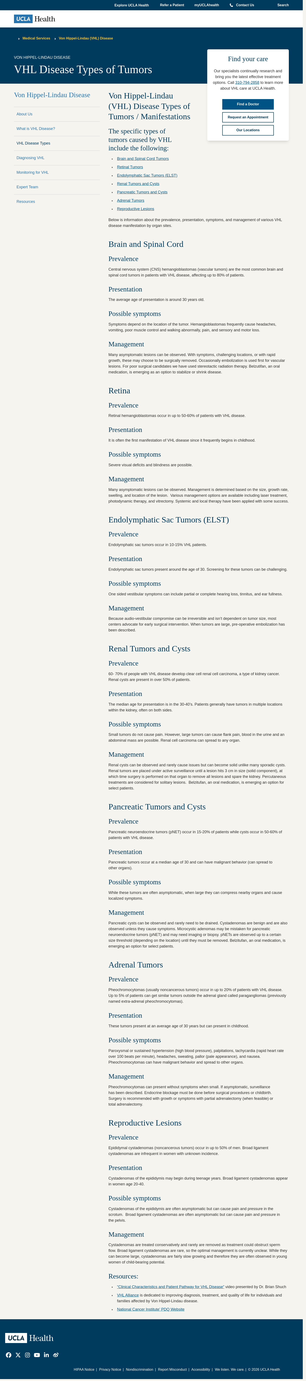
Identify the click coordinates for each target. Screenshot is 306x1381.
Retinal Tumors (130, 167)
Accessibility (200, 1369)
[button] (132, 5)
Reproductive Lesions (135, 209)
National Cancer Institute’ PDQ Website (150, 1309)
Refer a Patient (172, 5)
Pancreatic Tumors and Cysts (142, 192)
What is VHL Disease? (36, 129)
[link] (8, 1355)
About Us (24, 114)
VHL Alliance (128, 1295)
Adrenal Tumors (130, 200)
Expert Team (27, 187)
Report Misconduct (172, 1369)
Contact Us (245, 5)
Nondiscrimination (139, 1369)
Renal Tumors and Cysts (138, 184)
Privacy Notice (110, 1369)
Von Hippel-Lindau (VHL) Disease (86, 38)
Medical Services (36, 38)
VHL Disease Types (33, 143)
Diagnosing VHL (30, 158)
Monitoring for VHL (33, 172)
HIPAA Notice (84, 1369)
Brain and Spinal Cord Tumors (143, 159)
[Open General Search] (282, 5)
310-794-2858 (247, 82)
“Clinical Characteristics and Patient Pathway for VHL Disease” (170, 1287)
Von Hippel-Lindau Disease (52, 95)
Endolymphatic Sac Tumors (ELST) (147, 175)
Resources (26, 201)
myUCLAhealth (206, 5)
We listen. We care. (230, 1369)
